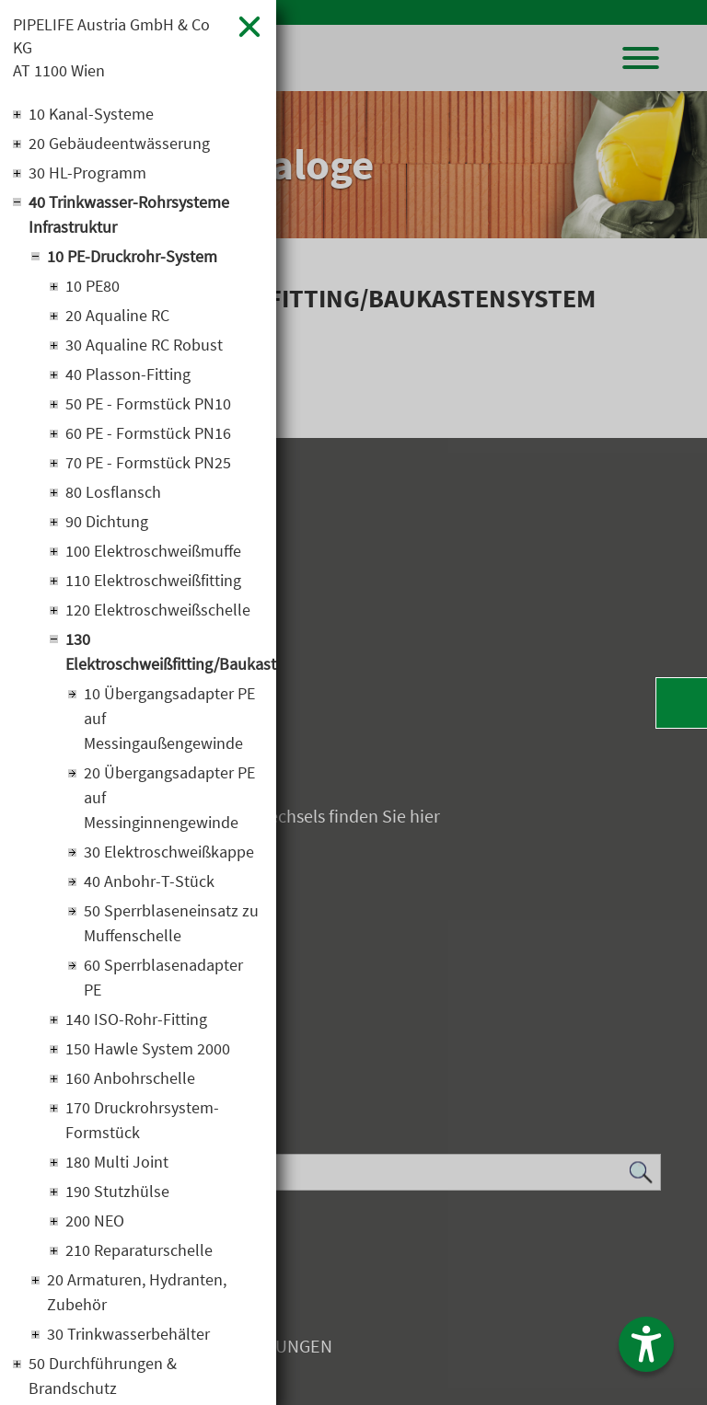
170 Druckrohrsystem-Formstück (142, 1120)
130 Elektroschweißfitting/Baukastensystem (164, 651)
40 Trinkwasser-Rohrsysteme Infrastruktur (129, 214)
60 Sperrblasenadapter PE (163, 977)
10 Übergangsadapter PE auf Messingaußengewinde (169, 718)
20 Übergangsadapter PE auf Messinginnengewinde (169, 797)
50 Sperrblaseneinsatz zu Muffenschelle (171, 923)
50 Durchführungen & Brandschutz (103, 1376)
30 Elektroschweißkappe (169, 851)
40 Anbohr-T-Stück (149, 881)
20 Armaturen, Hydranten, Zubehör (136, 1292)
